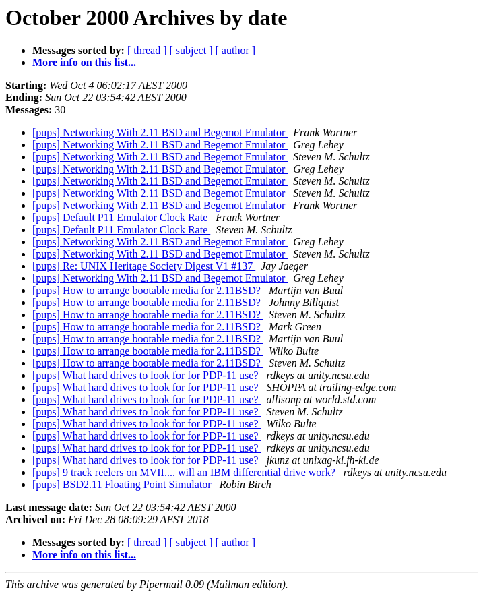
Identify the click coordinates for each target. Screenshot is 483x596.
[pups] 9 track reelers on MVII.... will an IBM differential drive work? (185, 472)
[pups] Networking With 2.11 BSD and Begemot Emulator (160, 132)
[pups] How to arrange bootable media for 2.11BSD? (147, 290)
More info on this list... (84, 62)
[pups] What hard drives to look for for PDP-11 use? (146, 375)
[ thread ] (147, 50)
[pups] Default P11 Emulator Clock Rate (121, 217)
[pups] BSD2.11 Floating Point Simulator (123, 484)
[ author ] (236, 50)
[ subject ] (191, 50)
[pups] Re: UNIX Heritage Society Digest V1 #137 (143, 266)
